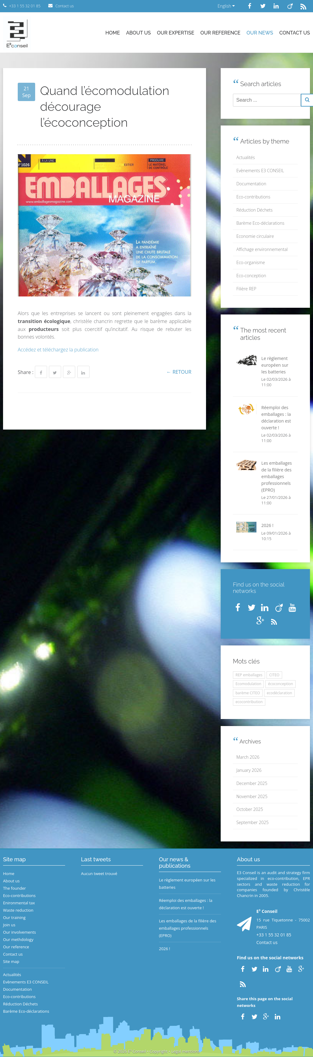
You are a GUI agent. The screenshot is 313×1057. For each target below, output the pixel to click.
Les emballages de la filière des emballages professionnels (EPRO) (187, 928)
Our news (260, 33)
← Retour (178, 372)
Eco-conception (251, 275)
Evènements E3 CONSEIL (260, 170)
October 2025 (249, 809)
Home (112, 33)
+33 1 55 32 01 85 (273, 935)
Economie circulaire (255, 236)
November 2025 (251, 796)
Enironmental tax (19, 903)
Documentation (251, 184)
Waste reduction (18, 910)
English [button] (226, 6)
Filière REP (246, 289)
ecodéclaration (279, 693)
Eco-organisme (250, 262)
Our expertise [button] (175, 33)
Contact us (294, 33)
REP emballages (249, 674)
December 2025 (251, 783)
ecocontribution (249, 701)
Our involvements (19, 932)
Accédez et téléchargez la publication (58, 349)
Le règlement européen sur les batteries (187, 883)
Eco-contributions (253, 197)
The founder (14, 888)
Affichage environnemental (262, 249)
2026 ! (164, 948)
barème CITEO (248, 693)
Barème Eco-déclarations (260, 223)
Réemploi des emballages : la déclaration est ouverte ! (185, 904)
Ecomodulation (248, 683)
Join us (9, 925)
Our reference (221, 33)
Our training (14, 917)
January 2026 (248, 770)
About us (138, 33)
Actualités (245, 157)
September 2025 (252, 822)
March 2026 (247, 757)
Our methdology (18, 939)
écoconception (280, 683)
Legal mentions (185, 1051)
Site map (11, 961)
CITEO (274, 674)
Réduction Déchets (254, 210)
